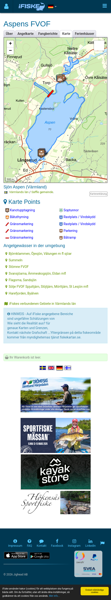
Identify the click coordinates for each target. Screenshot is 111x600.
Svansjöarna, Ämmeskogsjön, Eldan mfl (35, 273)
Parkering (68, 231)
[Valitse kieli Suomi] (68, 368)
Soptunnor (69, 210)
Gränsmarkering (19, 224)
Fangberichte (48, 34)
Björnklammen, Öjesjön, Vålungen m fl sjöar (38, 253)
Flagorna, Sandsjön (20, 280)
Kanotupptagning (20, 210)
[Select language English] (51, 368)
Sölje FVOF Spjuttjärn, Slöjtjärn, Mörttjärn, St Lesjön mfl (46, 286)
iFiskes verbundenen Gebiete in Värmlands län (40, 303)
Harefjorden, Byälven (22, 293)
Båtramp (67, 238)
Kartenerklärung (98, 194)
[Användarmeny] (6, 6)
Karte (66, 34)
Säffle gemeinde (42, 192)
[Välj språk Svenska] (43, 368)
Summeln (13, 260)
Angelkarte (26, 34)
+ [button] (10, 43)
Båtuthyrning (17, 217)
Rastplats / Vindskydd (77, 217)
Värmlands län (19, 192)
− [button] (10, 50)
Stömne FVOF (17, 267)
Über (9, 34)
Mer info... (54, 597)
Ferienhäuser (84, 34)
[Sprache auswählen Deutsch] (60, 368)
